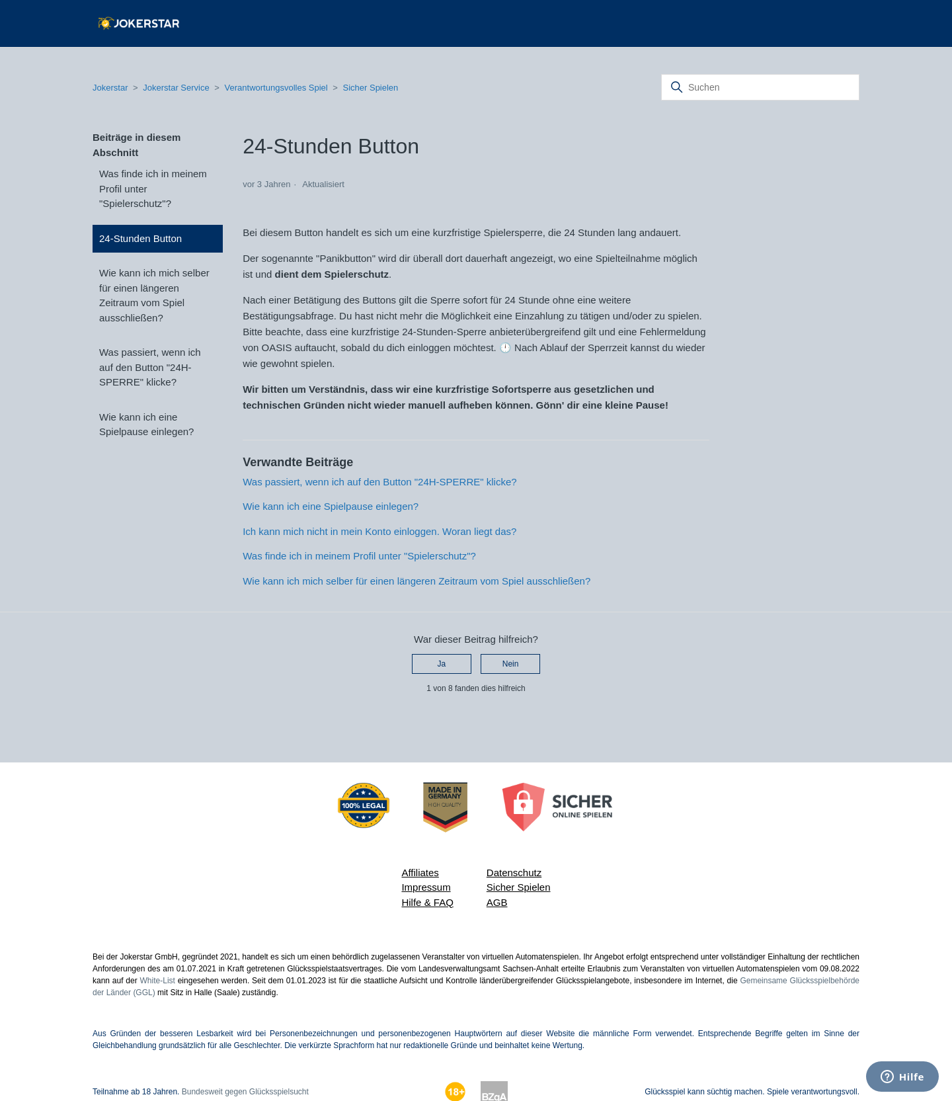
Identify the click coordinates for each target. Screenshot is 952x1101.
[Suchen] (760, 87)
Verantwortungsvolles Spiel (276, 88)
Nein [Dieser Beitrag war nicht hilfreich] (510, 664)
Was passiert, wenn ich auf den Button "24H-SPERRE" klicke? (150, 367)
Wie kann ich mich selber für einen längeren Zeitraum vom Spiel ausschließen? (154, 295)
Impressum (425, 887)
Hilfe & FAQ (427, 902)
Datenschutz (514, 872)
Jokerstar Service (176, 88)
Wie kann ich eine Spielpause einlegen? (146, 424)
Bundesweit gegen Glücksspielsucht (245, 1091)
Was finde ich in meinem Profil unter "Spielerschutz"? (153, 188)
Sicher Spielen (371, 88)
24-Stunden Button (140, 238)
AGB (497, 902)
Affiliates (419, 872)
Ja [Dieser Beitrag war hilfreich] (442, 664)
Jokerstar (111, 88)
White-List (157, 980)
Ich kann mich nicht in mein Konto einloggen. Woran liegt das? (379, 531)
